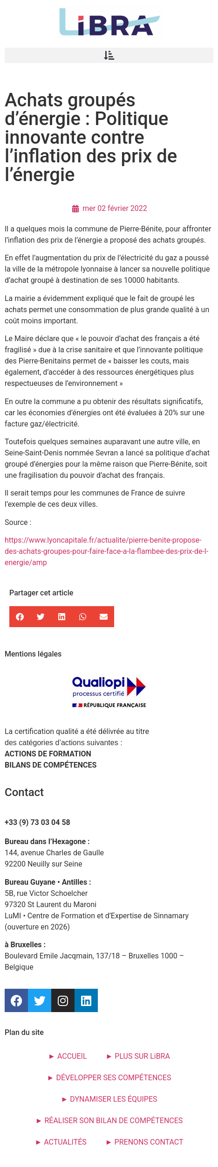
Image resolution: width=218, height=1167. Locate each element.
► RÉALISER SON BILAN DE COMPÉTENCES (109, 1120)
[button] (109, 55)
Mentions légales (33, 654)
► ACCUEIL (67, 1056)
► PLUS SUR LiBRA (138, 1056)
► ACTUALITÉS (60, 1142)
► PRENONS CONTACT (144, 1142)
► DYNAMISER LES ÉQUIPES (109, 1099)
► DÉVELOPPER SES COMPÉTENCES (109, 1077)
